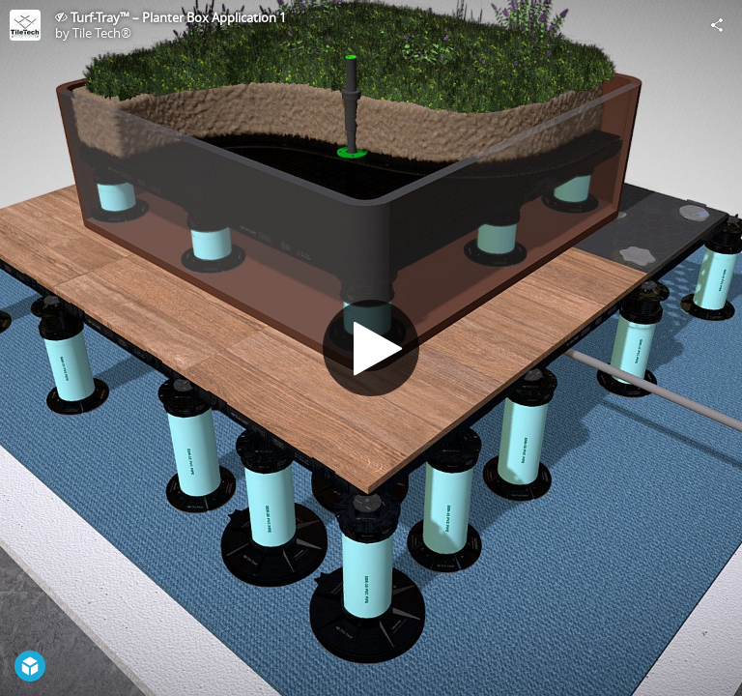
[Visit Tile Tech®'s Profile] (25, 25)
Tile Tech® (101, 33)
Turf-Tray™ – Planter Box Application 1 (178, 17)
